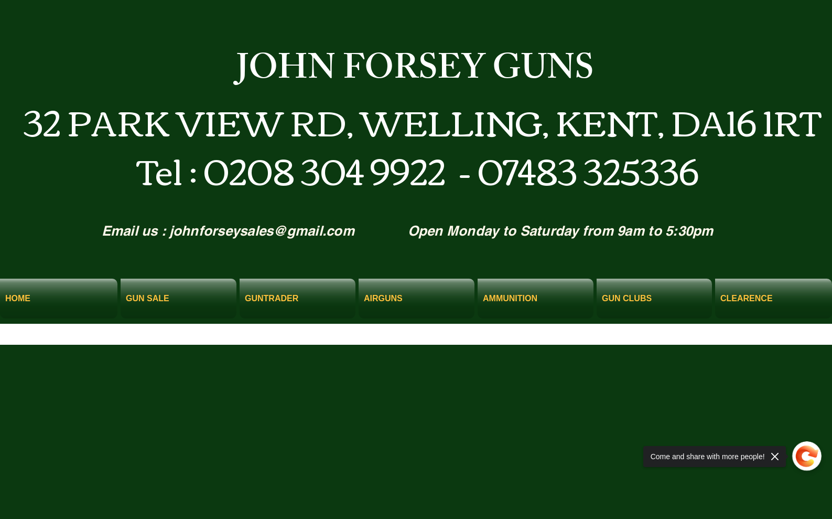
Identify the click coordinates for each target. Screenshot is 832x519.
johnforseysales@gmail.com (262, 231)
